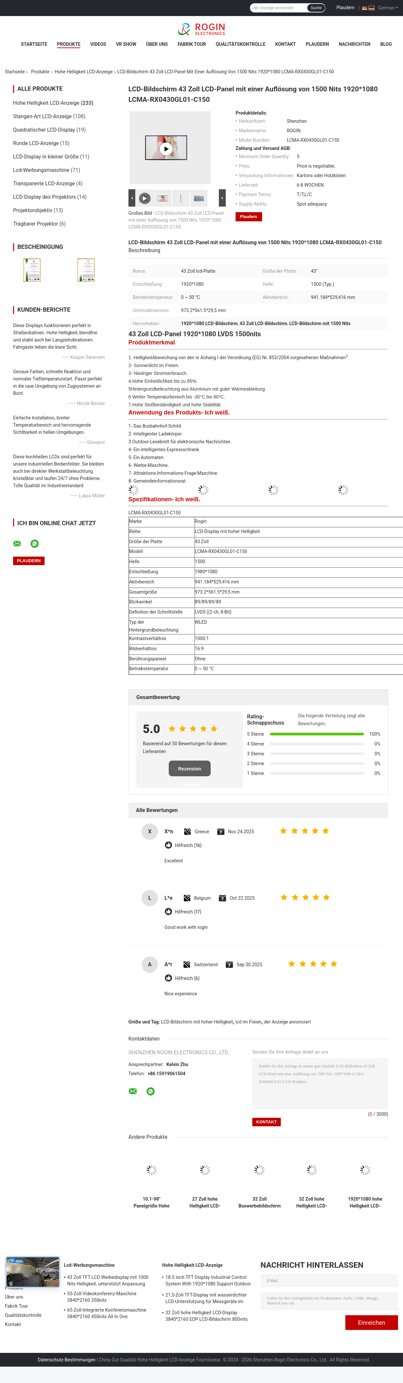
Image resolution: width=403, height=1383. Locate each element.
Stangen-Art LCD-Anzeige (42, 116)
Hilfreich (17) (188, 912)
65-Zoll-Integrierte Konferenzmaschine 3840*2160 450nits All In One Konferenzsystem (106, 1314)
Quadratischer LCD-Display (44, 130)
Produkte (68, 44)
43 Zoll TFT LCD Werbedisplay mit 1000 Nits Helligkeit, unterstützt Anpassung (107, 1280)
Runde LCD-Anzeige (36, 143)
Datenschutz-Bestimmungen (66, 1359)
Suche (316, 8)
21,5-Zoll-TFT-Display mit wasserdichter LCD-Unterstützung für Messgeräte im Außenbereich (206, 1299)
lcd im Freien (248, 1021)
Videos (98, 44)
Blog (386, 44)
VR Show (126, 44)
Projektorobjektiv (32, 210)
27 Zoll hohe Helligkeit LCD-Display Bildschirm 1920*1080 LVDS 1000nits (205, 1202)
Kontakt (285, 44)
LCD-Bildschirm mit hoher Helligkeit (197, 1021)
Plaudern (345, 7)
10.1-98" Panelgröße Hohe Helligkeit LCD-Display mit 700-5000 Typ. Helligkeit (151, 1202)
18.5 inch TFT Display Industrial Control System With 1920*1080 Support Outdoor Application (208, 1281)
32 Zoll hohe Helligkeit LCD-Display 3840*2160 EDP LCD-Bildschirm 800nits (311, 1202)
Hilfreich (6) (187, 978)
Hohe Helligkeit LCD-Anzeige (84, 71)
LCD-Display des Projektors (44, 197)
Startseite (34, 44)
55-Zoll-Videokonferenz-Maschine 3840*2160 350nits (101, 1297)
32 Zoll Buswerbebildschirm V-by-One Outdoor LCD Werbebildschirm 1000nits (260, 1202)
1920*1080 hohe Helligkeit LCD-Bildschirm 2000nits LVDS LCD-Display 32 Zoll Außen (365, 1202)
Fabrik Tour (192, 44)
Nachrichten (355, 44)
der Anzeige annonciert (287, 1021)
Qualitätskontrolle (240, 44)
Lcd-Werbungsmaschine (41, 170)
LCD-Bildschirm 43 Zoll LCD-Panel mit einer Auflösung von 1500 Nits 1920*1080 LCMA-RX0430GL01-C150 (176, 220)
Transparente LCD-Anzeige (44, 183)
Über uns (157, 44)
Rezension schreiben (189, 771)
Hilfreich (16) (188, 845)
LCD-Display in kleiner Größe (46, 157)
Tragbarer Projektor (35, 224)
